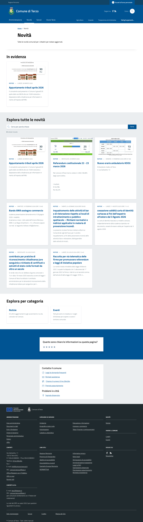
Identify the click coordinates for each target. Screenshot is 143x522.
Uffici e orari (10, 476)
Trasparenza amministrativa (107, 20)
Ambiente (43, 423)
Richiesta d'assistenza (80, 472)
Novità (29, 19)
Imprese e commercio (80, 426)
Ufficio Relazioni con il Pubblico (17, 473)
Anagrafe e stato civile (47, 426)
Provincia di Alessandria (47, 456)
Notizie (11, 83)
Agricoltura (79, 20)
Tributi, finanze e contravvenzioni (83, 429)
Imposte (90, 20)
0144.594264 (17, 461)
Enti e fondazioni (12, 429)
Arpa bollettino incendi (47, 463)
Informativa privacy (79, 453)
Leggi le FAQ (77, 465)
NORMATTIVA (44, 469)
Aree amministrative (13, 423)
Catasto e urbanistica (47, 432)
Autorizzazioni (44, 429)
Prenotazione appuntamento (82, 470)
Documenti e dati (12, 426)
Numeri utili (10, 479)
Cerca (132, 126)
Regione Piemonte (13, 2)
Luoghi (108, 436)
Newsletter (109, 456)
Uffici (8, 442)
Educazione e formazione (81, 423)
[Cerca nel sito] (131, 11)
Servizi (39, 19)
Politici (9, 439)
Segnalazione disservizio (81, 467)
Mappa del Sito (60, 514)
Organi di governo (12, 432)
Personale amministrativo (15, 436)
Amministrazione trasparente (82, 462)
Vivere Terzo (50, 19)
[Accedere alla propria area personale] (122, 2)
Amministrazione (15, 19)
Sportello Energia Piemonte (49, 466)
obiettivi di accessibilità (47, 460)
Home (20, 28)
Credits (44, 514)
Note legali (76, 456)
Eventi (108, 440)
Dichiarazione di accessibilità (82, 460)
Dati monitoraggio (12, 514)
